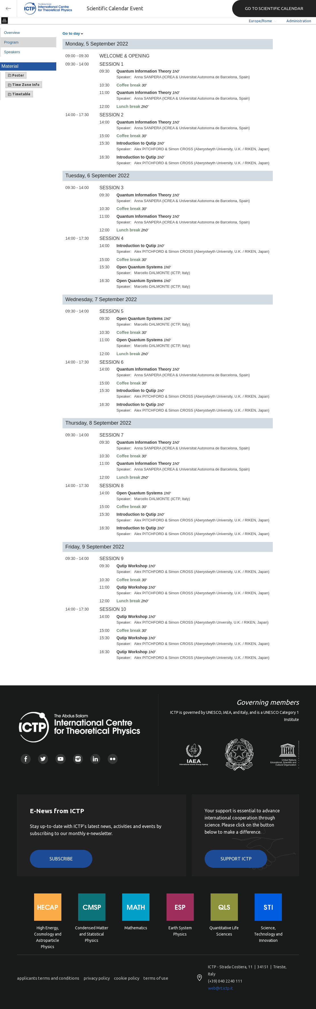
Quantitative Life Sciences (224, 931)
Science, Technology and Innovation (268, 934)
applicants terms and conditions (48, 978)
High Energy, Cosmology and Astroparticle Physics (47, 934)
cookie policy (126, 978)
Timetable (19, 94)
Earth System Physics (180, 931)
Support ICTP (236, 858)
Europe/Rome (260, 21)
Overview (12, 32)
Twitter (43, 759)
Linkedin (95, 759)
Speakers (12, 52)
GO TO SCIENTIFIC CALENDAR (274, 8)
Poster (16, 75)
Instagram (78, 759)
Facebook (26, 759)
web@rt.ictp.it (220, 988)
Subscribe (61, 858)
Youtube (60, 759)
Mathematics (135, 928)
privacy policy (97, 978)
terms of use (156, 978)
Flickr (113, 759)
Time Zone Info (24, 85)
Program (11, 42)
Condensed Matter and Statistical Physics (91, 934)
